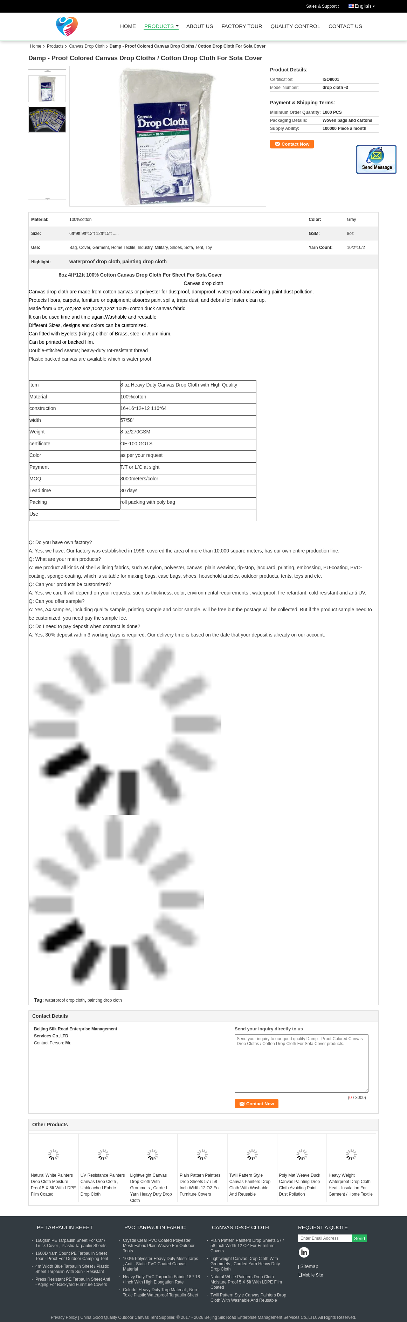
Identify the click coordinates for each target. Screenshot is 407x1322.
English (367, 5)
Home (128, 26)
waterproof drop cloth (65, 1000)
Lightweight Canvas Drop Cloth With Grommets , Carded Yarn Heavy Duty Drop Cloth (151, 1188)
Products (159, 26)
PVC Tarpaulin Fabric (155, 1227)
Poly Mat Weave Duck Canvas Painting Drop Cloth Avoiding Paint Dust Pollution (299, 1185)
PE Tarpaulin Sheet (65, 1227)
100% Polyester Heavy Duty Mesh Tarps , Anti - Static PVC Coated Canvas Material (160, 1264)
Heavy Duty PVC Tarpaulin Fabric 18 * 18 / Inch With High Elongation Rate (161, 1279)
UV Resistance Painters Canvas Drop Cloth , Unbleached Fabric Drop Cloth (103, 1185)
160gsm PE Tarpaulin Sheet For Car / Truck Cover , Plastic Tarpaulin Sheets (70, 1243)
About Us (199, 26)
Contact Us (345, 26)
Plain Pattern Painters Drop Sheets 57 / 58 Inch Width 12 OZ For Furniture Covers (200, 1185)
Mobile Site (310, 1275)
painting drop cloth (105, 1000)
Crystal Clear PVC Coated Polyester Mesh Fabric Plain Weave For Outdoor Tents (159, 1245)
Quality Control (295, 26)
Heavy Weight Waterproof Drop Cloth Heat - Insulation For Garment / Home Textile (351, 1185)
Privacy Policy (64, 1317)
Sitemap (309, 1266)
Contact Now (295, 144)
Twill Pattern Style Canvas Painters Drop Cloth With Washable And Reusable (249, 1185)
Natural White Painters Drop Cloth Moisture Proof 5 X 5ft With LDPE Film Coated (53, 1185)
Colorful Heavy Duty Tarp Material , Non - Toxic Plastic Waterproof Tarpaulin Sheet (161, 1292)
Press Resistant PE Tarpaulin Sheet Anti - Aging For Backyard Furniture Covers (72, 1282)
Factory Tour (241, 26)
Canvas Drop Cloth (86, 46)
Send (359, 1238)
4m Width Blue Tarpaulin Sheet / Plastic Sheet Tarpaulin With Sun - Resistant (72, 1269)
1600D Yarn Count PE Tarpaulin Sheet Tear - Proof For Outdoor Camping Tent (71, 1256)
